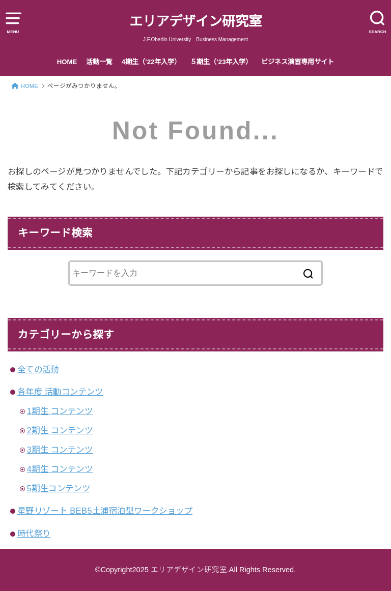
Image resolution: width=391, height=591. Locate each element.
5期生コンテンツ (58, 488)
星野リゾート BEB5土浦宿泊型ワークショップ (104, 510)
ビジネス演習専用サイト (297, 62)
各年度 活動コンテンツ (60, 391)
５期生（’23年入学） (221, 62)
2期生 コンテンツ (60, 430)
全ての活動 (38, 369)
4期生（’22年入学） (151, 62)
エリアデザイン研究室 (195, 21)
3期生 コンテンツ (60, 449)
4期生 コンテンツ (60, 469)
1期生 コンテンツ (60, 411)
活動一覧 (99, 62)
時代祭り (34, 533)
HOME (67, 62)
